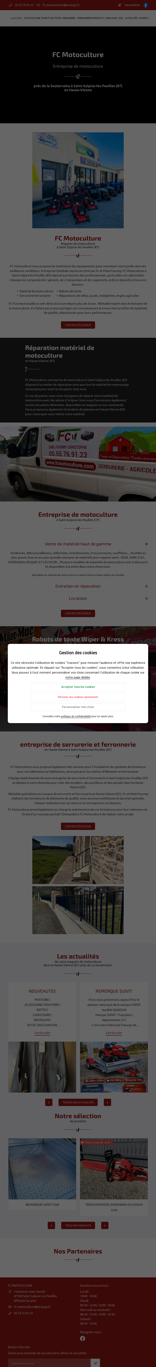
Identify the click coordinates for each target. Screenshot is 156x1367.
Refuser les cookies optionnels (78, 697)
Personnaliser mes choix (78, 707)
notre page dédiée (77, 677)
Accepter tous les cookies (78, 687)
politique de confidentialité (76, 716)
